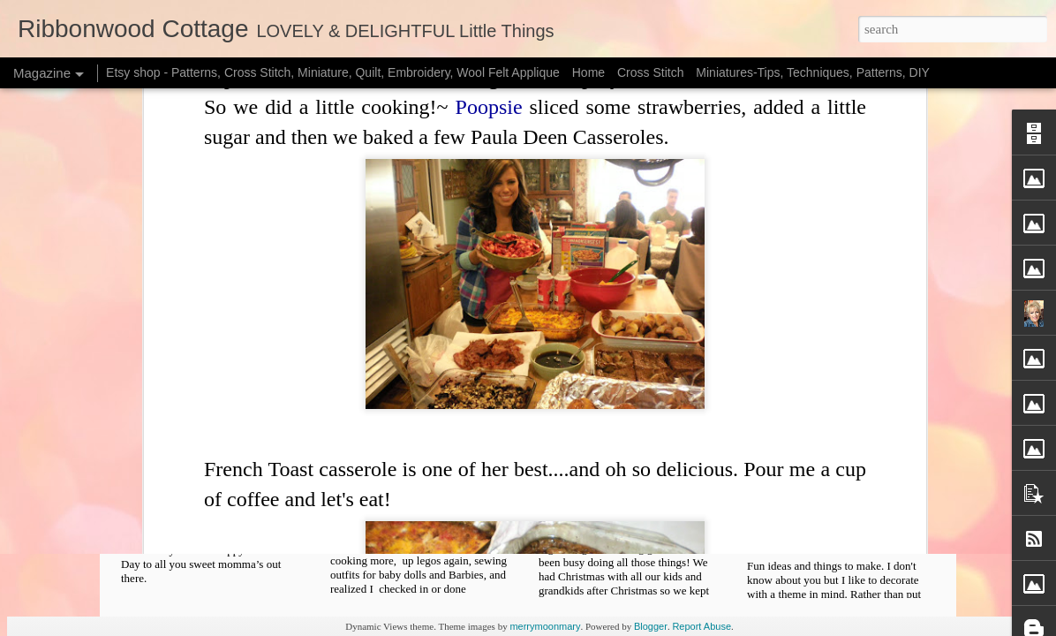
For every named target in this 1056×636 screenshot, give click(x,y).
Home (588, 72)
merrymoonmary (544, 626)
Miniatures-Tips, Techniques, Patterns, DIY (813, 72)
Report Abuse (701, 626)
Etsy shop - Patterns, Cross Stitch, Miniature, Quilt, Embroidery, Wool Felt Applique (333, 72)
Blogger (651, 626)
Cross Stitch (650, 72)
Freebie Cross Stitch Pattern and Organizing (642, 507)
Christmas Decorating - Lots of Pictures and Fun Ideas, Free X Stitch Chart (850, 523)
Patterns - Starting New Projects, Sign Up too (222, 515)
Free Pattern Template (431, 499)
